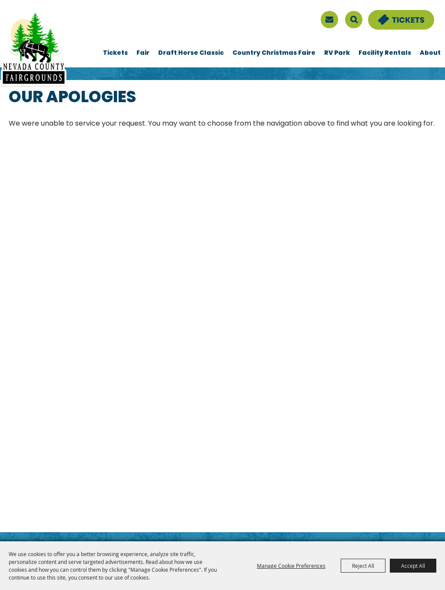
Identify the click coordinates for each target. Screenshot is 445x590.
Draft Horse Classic (191, 53)
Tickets (115, 53)
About (430, 53)
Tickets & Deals (395, 15)
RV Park (337, 53)
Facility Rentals (385, 53)
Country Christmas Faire (273, 53)
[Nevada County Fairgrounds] (33, 49)
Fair (142, 53)
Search (353, 19)
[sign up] (329, 19)
